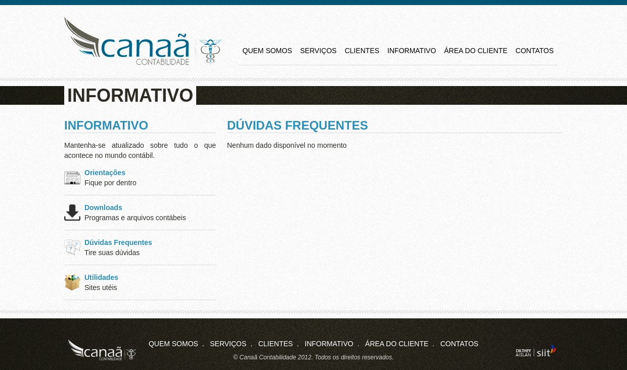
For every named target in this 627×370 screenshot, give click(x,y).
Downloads (103, 207)
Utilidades (101, 277)
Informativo (411, 51)
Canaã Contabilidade (142, 41)
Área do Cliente (475, 51)
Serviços (318, 51)
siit (535, 350)
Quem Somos (267, 51)
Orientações (104, 173)
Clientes (362, 51)
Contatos (535, 51)
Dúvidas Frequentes (118, 242)
